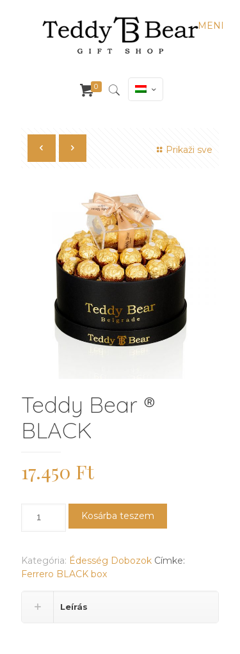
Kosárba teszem (117, 516)
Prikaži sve (182, 150)
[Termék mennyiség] (43, 518)
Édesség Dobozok (110, 560)
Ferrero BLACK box (64, 574)
